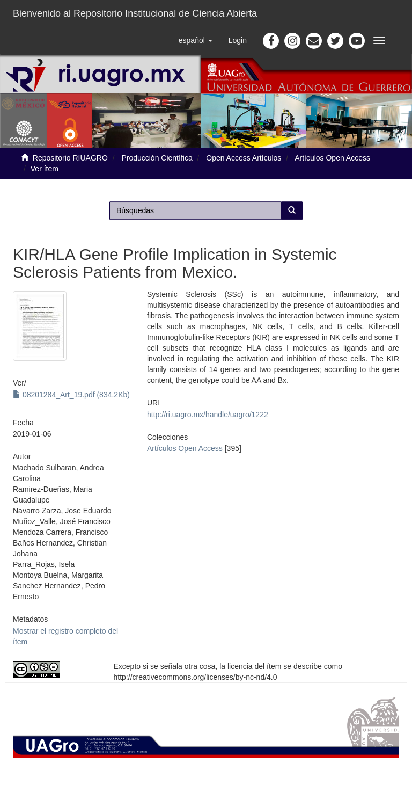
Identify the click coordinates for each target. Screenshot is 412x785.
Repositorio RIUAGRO (70, 158)
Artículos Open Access (332, 158)
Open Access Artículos (243, 158)
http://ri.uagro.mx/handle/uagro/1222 (207, 414)
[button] (195, 40)
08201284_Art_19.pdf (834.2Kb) (71, 394)
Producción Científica (156, 158)
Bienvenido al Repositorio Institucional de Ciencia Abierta (135, 13)
